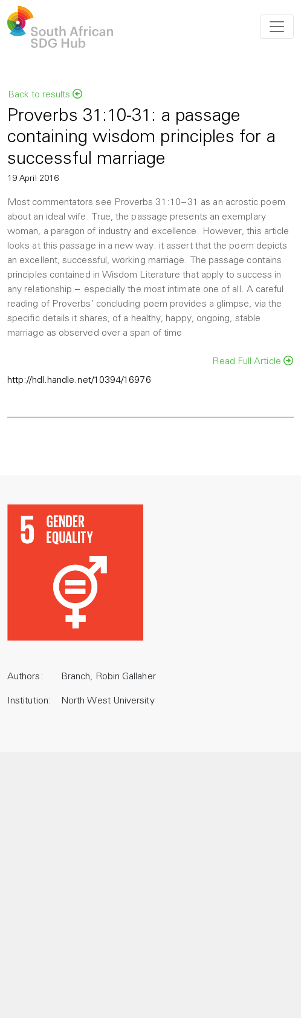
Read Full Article (252, 361)
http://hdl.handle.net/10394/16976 (79, 380)
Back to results (45, 94)
